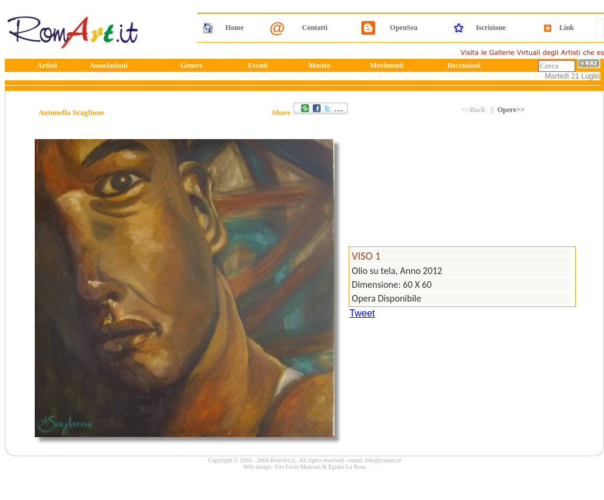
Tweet (362, 313)
